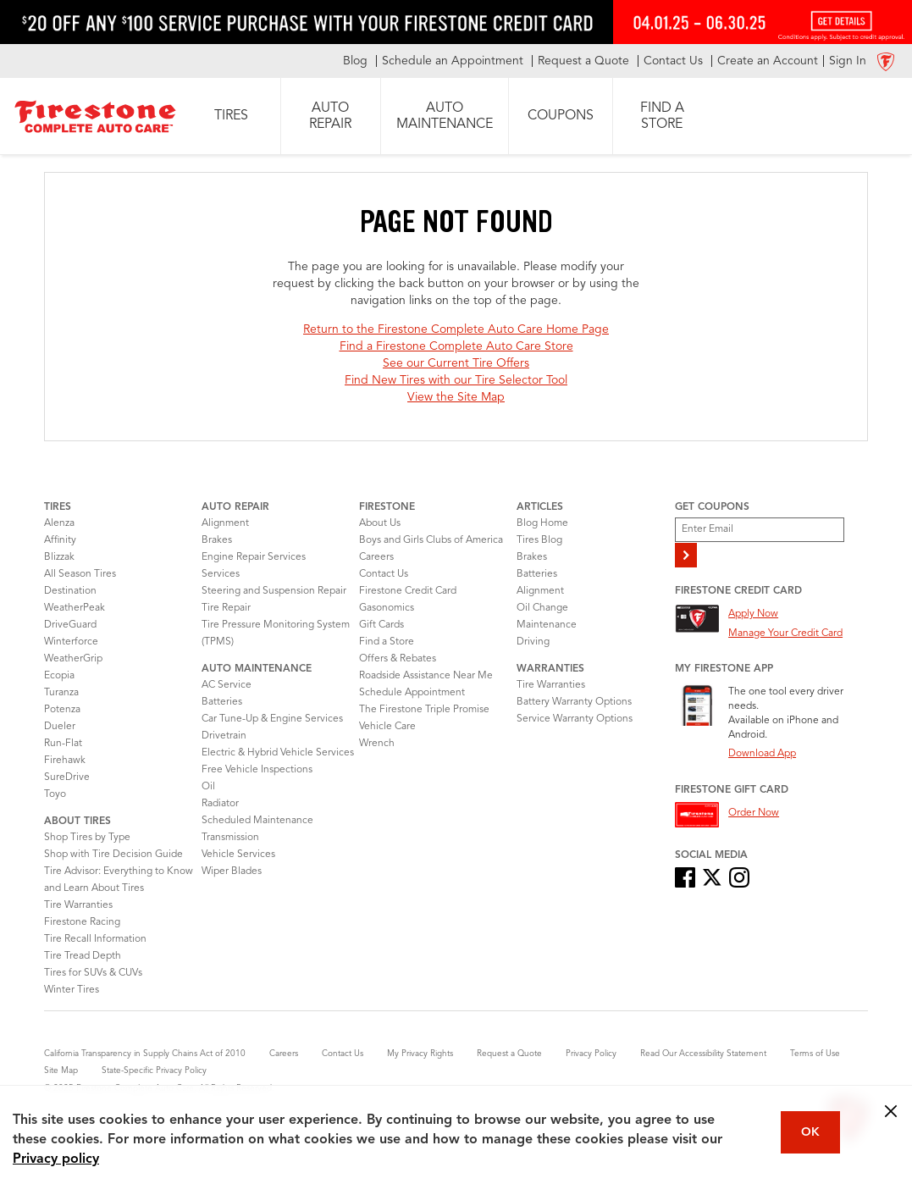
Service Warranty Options (575, 719)
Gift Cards (381, 625)
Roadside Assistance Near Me (426, 676)
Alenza (59, 523)
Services (221, 574)
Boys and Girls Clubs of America (431, 540)
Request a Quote (509, 1053)
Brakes (217, 540)
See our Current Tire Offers (456, 363)
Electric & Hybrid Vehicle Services (278, 753)
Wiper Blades (232, 871)
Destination (70, 591)
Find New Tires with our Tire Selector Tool (456, 380)
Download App (762, 754)
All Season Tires (80, 574)
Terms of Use (815, 1053)
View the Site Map (456, 397)
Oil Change (542, 608)
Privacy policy (56, 1159)
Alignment (225, 523)
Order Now (753, 813)
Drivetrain (224, 736)
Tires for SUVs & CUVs (93, 973)
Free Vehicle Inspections (257, 770)
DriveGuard (70, 625)
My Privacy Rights (420, 1053)
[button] (231, 116)
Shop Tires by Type (87, 838)
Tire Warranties (78, 905)
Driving (533, 642)
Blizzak (59, 557)
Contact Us (383, 574)
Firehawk (65, 760)
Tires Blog (539, 540)
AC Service (226, 685)
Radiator (220, 804)
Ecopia (59, 676)
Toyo (55, 794)
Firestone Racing (82, 922)
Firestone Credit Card (407, 591)
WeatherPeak (74, 608)
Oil (208, 787)
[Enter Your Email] (760, 529)
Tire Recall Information (95, 939)
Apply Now (753, 614)
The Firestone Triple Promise (424, 710)
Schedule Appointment (412, 693)
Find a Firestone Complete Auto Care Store (456, 346)
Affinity (60, 540)
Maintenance (547, 625)
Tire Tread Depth (82, 956)
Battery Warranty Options (574, 702)
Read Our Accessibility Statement (703, 1053)
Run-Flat (63, 744)
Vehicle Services (238, 854)
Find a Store (386, 642)
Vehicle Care (387, 727)
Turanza (61, 693)
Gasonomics (386, 608)
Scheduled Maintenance (257, 821)
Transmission (230, 838)
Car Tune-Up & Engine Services (272, 719)
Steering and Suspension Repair (274, 591)
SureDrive (67, 777)
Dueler (59, 727)
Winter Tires (71, 990)
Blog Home (542, 523)
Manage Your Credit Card (785, 633)
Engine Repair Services (254, 557)
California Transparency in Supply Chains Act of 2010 (145, 1053)
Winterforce (71, 642)
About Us (380, 523)
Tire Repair (226, 608)
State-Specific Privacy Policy (154, 1070)
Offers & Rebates (397, 659)
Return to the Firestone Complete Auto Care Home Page (456, 329)
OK (810, 1132)
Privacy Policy (591, 1053)
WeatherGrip (73, 659)
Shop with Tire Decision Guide (113, 854)
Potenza (62, 710)
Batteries (222, 702)
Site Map (61, 1070)
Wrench (377, 744)
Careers (376, 557)
